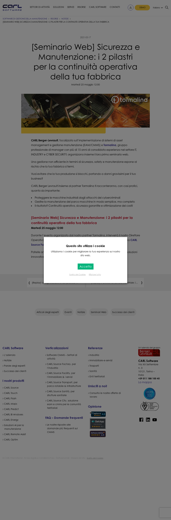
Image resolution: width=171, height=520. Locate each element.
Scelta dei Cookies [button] (77, 274)
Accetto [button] (85, 266)
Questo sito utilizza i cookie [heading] (85, 246)
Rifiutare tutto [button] (95, 274)
